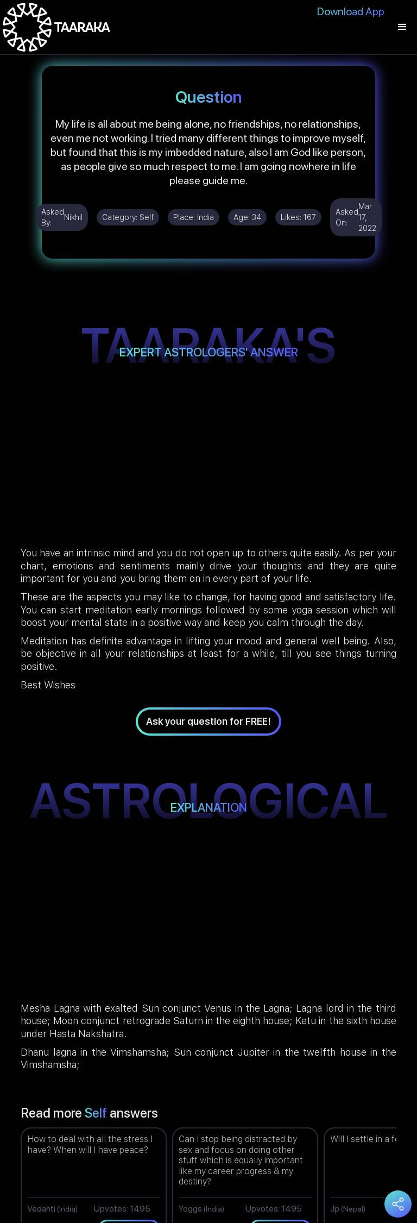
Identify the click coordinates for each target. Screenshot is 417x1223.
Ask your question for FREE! (208, 721)
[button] (402, 27)
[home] (56, 27)
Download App (350, 11)
